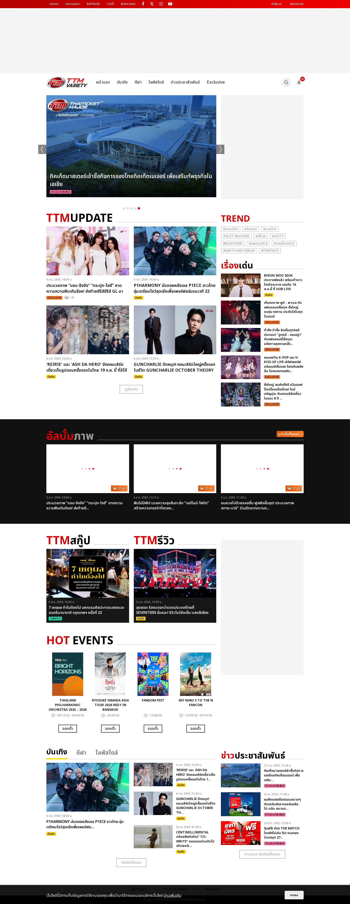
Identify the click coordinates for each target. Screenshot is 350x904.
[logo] (67, 82)
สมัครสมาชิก (297, 4)
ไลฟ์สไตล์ (156, 82)
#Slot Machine (236, 236)
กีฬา (138, 82)
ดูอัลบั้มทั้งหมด (288, 434)
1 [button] (124, 208)
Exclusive (216, 82)
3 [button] (131, 208)
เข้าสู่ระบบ (276, 4)
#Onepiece (270, 250)
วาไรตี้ (110, 4)
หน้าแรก (54, 4)
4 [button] (135, 208)
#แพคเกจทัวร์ (258, 243)
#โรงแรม (250, 229)
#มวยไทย (270, 229)
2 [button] (128, 208)
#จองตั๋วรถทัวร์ (284, 243)
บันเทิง (122, 82)
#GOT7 (277, 236)
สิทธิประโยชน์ (128, 4)
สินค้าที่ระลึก (93, 4)
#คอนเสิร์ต (230, 229)
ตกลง (294, 895)
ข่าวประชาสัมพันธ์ (185, 82)
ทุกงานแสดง (73, 4)
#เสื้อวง (260, 236)
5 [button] (139, 208)
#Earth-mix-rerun (239, 250)
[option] (131, 146)
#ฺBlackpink (233, 243)
